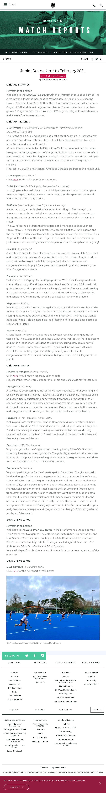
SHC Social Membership (65, 728)
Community (91, 680)
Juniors (15, 710)
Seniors (40, 710)
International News (65, 698)
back (8, 59)
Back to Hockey (40, 737)
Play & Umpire (91, 662)
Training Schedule (40, 741)
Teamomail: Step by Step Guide (66, 744)
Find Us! (14, 673)
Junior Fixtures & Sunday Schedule (15, 735)
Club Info (65, 710)
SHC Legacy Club (65, 739)
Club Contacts (14, 696)
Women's (40, 730)
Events (66, 676)
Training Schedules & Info (14, 730)
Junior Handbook (14, 751)
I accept (15, 787)
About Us (15, 676)
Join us (97, 710)
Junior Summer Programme (15, 725)
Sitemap (44, 768)
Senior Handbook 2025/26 (40, 725)
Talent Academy (91, 684)
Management (15, 684)
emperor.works (57, 768)
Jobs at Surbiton (15, 700)
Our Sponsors (40, 673)
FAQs (14, 692)
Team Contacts (40, 720)
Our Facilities (15, 680)
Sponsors (40, 662)
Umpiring (91, 676)
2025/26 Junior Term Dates (14, 746)
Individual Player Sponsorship (40, 677)
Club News (65, 673)
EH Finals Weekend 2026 (66, 701)
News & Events (19, 53)
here (15, 179)
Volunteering (66, 732)
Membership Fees (66, 720)
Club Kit (65, 724)
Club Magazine (65, 694)
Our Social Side (15, 688)
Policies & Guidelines (65, 736)
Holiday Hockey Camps (14, 720)
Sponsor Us (40, 682)
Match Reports (40, 53)
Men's (40, 734)
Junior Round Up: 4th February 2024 (73, 53)
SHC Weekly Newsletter (65, 690)
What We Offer (91, 673)
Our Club (15, 662)
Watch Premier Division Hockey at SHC (65, 681)
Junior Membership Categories (14, 740)
